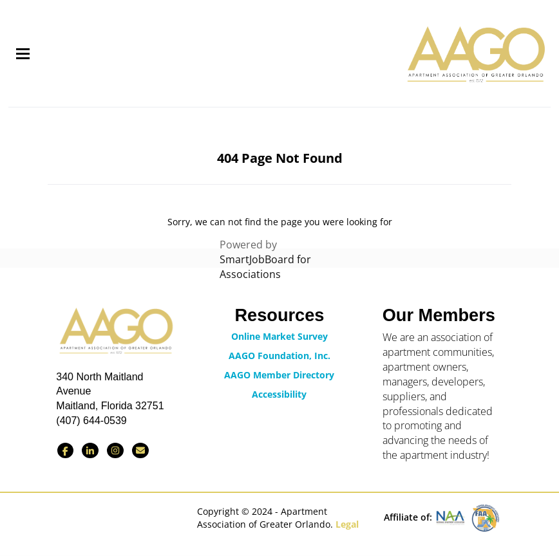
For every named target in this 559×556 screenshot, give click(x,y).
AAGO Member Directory (279, 375)
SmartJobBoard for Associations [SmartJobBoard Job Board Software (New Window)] (265, 266)
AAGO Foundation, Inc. (279, 355)
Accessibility (279, 394)
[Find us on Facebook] (65, 450)
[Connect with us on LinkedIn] (90, 450)
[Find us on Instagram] (115, 450)
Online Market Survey (279, 336)
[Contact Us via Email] (140, 450)
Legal (347, 524)
